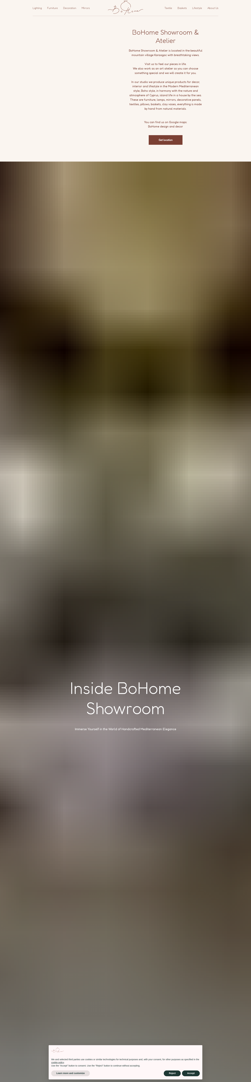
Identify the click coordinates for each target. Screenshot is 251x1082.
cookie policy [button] (57, 1062)
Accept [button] (191, 1073)
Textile (168, 8)
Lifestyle (197, 8)
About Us (212, 8)
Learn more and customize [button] (70, 1073)
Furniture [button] (52, 8)
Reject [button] (172, 1073)
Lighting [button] (37, 8)
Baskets (182, 8)
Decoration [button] (69, 8)
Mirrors (86, 8)
